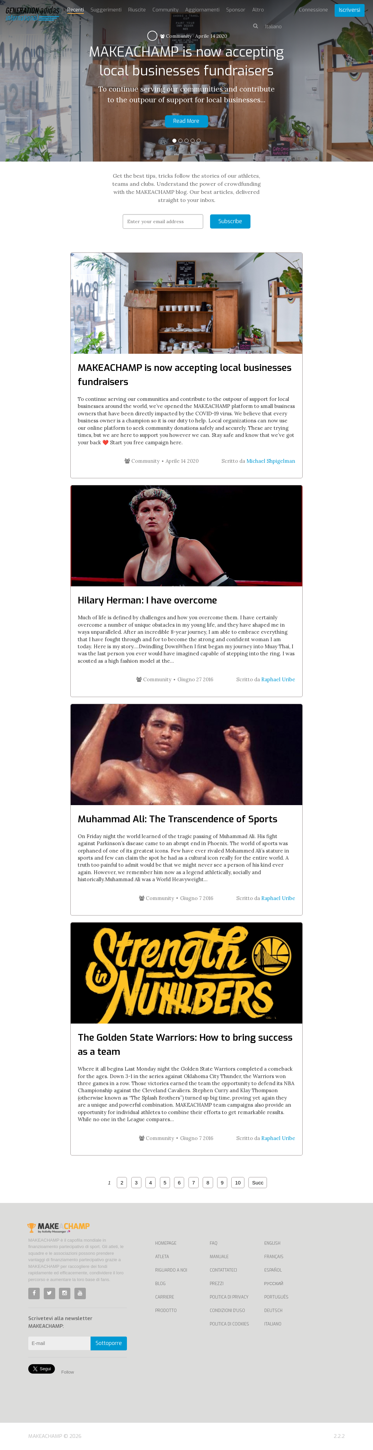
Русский (273, 1283)
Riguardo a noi (171, 1270)
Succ (257, 1182)
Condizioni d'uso (227, 1310)
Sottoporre (109, 1343)
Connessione (313, 9)
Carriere (164, 1297)
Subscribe (230, 221)
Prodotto (166, 1310)
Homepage (165, 1243)
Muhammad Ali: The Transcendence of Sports (177, 819)
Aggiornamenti (202, 9)
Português (276, 1297)
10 (238, 1182)
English (272, 1243)
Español (273, 1270)
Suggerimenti (106, 9)
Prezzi (217, 1283)
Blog (160, 1283)
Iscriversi (349, 9)
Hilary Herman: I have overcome (147, 600)
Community (176, 36)
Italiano (272, 1324)
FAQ (213, 1243)
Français (273, 1256)
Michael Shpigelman (270, 461)
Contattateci (223, 1270)
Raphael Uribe (278, 679)
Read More (186, 121)
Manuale (219, 1256)
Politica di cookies (229, 1324)
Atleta (162, 1256)
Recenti (75, 9)
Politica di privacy (229, 1297)
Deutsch (273, 1310)
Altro (258, 9)
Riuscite (137, 9)
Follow (67, 1372)
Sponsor (235, 9)
